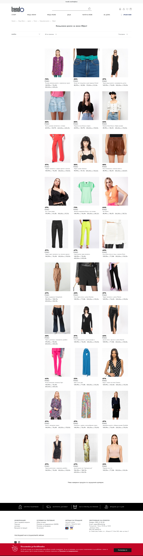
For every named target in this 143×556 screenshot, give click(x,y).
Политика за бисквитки (44, 526)
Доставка (17, 526)
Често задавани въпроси (22, 522)
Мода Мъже (51, 15)
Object (54, 21)
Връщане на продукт (21, 528)
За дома (107, 15)
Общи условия (41, 522)
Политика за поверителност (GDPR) (47, 524)
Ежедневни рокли (44, 21)
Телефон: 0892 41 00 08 (96, 522)
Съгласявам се (122, 550)
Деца (69, 15)
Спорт (14, 15)
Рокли (35, 21)
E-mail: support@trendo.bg (97, 524)
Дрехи (29, 21)
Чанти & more (87, 15)
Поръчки (17, 524)
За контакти (40, 528)
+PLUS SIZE (127, 15)
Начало (14, 21)
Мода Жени (31, 15)
